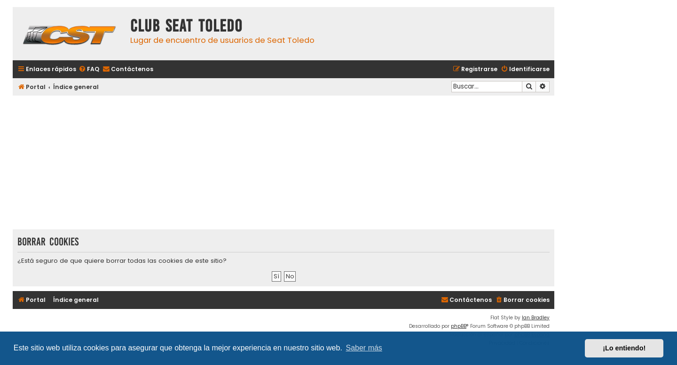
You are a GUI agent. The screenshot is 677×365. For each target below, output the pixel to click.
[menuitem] (89, 69)
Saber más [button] (364, 348)
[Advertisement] (283, 163)
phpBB (458, 326)
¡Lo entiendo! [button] (624, 348)
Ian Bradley (536, 317)
